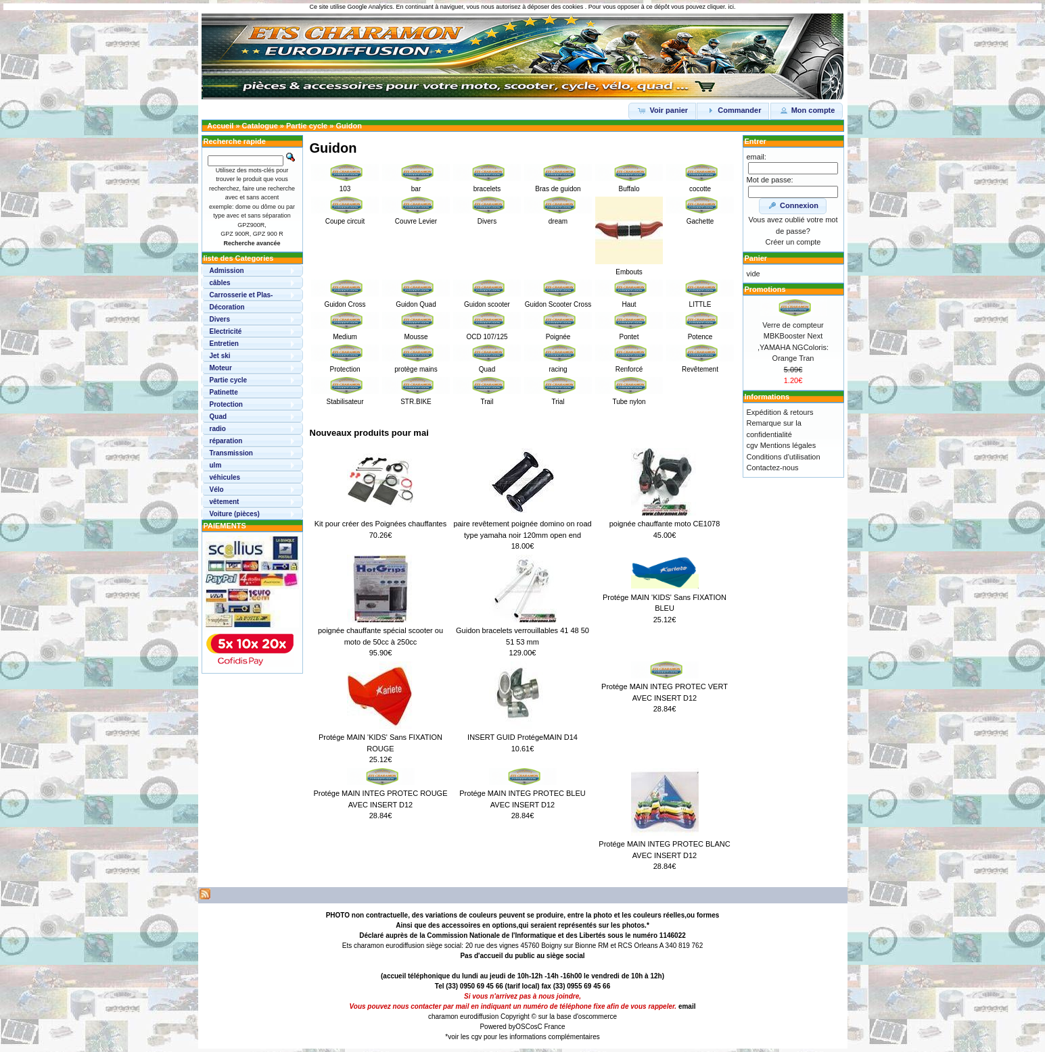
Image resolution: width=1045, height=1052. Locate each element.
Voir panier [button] (662, 110)
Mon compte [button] (807, 110)
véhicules (225, 477)
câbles (220, 282)
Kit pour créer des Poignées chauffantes (380, 524)
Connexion (792, 205)
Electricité (226, 331)
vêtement (224, 501)
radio (218, 428)
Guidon (348, 126)
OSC (522, 1026)
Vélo (217, 489)
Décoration (227, 307)
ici (731, 6)
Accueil (220, 126)
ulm (216, 465)
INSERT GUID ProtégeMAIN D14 (522, 737)
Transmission (231, 453)
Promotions (765, 289)
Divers (220, 319)
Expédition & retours (780, 412)
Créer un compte (793, 242)
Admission (227, 270)
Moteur (221, 368)
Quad (218, 416)
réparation (226, 441)
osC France (547, 1026)
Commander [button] (733, 110)
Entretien (224, 343)
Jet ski (220, 355)
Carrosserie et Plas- (241, 295)
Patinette (224, 392)
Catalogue (260, 126)
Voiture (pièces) (235, 514)
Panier (756, 258)
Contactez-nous (773, 468)
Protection (226, 404)
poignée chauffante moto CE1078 (664, 524)
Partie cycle (306, 126)
